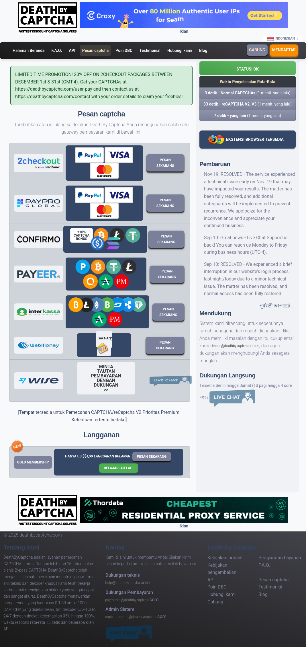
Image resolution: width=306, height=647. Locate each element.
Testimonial (149, 50)
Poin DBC (123, 50)
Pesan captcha (95, 50)
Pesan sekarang (165, 163)
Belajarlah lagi (119, 468)
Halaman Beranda (29, 50)
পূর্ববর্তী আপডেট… (276, 306)
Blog (203, 50)
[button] (247, 68)
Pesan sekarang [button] (152, 457)
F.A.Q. (57, 50)
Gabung (257, 50)
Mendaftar (284, 50)
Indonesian (281, 39)
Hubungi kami (179, 50)
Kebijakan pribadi (224, 557)
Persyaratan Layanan (279, 557)
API (72, 50)
